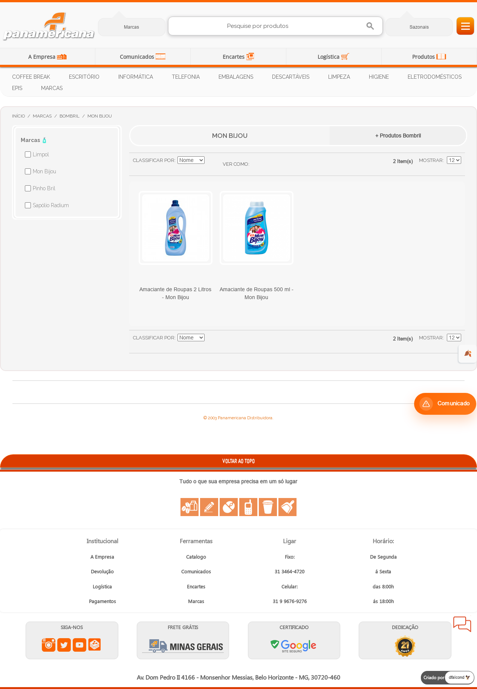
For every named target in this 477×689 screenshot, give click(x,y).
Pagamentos (102, 601)
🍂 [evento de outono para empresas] (468, 353)
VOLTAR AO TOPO (238, 460)
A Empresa (42, 56)
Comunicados (138, 56)
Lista (270, 164)
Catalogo (196, 556)
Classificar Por (153, 160)
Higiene (379, 77)
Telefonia (186, 77)
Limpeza (339, 77)
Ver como (235, 164)
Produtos (424, 56)
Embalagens (236, 77)
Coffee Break (31, 77)
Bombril (70, 116)
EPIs (17, 88)
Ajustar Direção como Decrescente (211, 160)
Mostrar (431, 160)
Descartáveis (290, 77)
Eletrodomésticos (435, 77)
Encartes (234, 56)
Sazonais (419, 27)
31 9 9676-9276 (290, 601)
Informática (135, 77)
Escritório (84, 77)
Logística (329, 56)
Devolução (102, 571)
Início (18, 116)
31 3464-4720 (289, 571)
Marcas (131, 27)
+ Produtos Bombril (398, 136)
